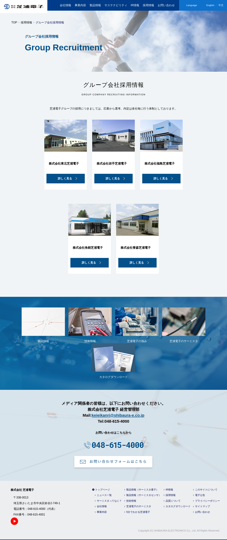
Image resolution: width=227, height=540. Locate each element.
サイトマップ (202, 506)
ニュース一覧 (104, 495)
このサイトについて (206, 489)
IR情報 (135, 5)
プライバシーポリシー (207, 500)
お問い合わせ (166, 5)
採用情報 (148, 5)
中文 (220, 5)
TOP (14, 22)
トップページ (102, 489)
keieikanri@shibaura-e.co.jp (118, 415)
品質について (173, 500)
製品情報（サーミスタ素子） (142, 489)
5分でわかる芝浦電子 (138, 512)
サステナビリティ (115, 5)
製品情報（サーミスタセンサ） (143, 495)
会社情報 (65, 5)
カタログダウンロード (178, 506)
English (210, 5)
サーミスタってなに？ (109, 500)
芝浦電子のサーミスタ (138, 506)
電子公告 (200, 495)
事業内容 (80, 5)
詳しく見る (65, 178)
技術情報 (131, 500)
